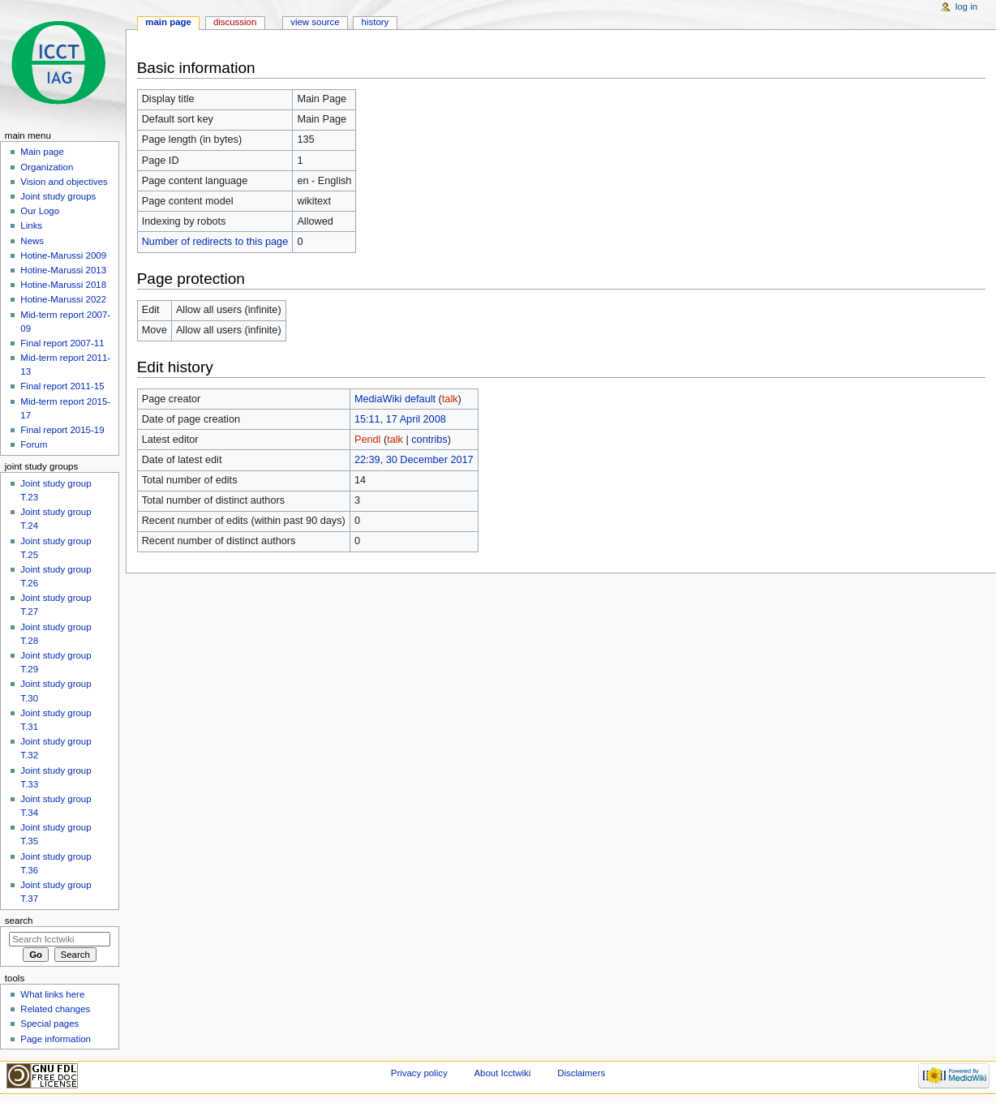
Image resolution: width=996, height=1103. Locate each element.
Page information (55, 1039)
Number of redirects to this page (215, 241)
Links (31, 225)
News (32, 241)
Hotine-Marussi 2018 (63, 285)
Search (19, 920)
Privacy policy (419, 1073)
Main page (168, 22)
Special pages (49, 1023)
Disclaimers (581, 1073)
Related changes (55, 1009)
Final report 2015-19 (62, 430)
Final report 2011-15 (62, 386)
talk (450, 399)
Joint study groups (58, 196)
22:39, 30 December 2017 (414, 460)
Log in (966, 6)
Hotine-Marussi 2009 (63, 255)
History (375, 22)
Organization (46, 167)
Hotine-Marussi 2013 (63, 270)
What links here (52, 994)
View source (314, 22)
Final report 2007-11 (62, 343)
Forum (33, 444)
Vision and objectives (63, 182)
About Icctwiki (502, 1073)
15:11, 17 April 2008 (400, 419)
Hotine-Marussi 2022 (63, 299)
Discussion (234, 22)
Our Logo (39, 211)
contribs (429, 439)
